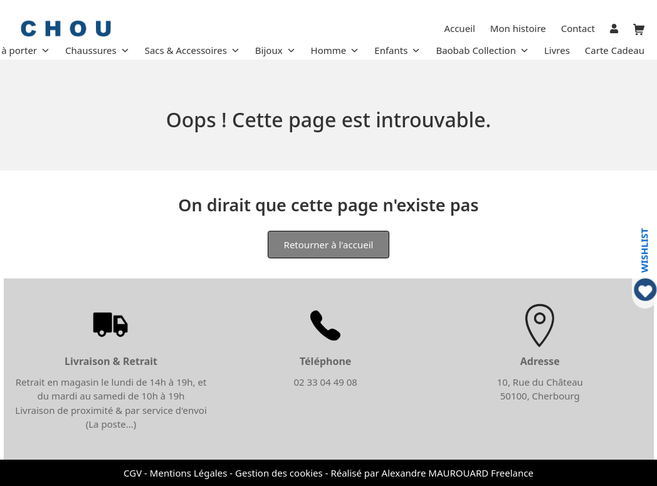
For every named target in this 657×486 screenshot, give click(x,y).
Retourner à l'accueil (329, 244)
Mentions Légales (189, 473)
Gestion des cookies (279, 473)
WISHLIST (644, 250)
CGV (133, 473)
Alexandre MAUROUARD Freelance (457, 473)
